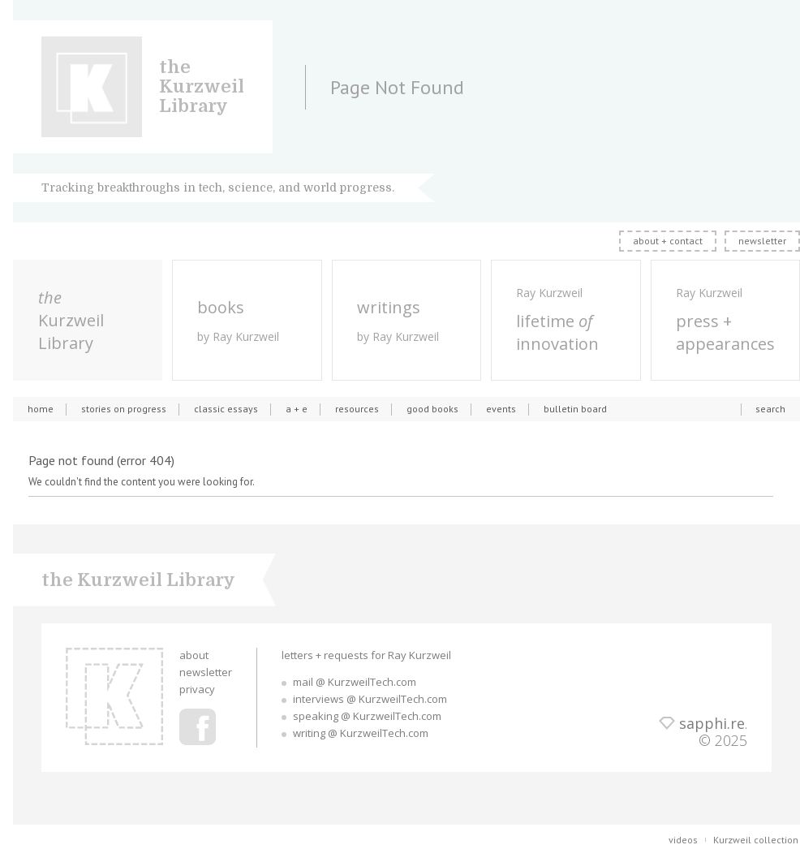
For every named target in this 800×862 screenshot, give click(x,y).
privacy (197, 689)
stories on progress (123, 409)
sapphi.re (712, 723)
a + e (297, 409)
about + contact (668, 241)
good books (432, 409)
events (501, 409)
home (41, 409)
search (770, 409)
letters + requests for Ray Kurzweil (366, 655)
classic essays (226, 409)
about (194, 655)
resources (357, 409)
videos (683, 840)
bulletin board (575, 409)
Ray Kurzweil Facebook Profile (197, 727)
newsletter (762, 241)
